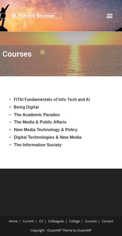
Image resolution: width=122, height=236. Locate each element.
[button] (110, 16)
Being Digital (26, 107)
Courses (91, 221)
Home (13, 221)
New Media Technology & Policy (45, 129)
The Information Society (37, 145)
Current (28, 221)
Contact (107, 221)
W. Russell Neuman (33, 15)
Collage (74, 221)
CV (41, 221)
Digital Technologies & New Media (47, 137)
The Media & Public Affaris (40, 122)
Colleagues (56, 221)
